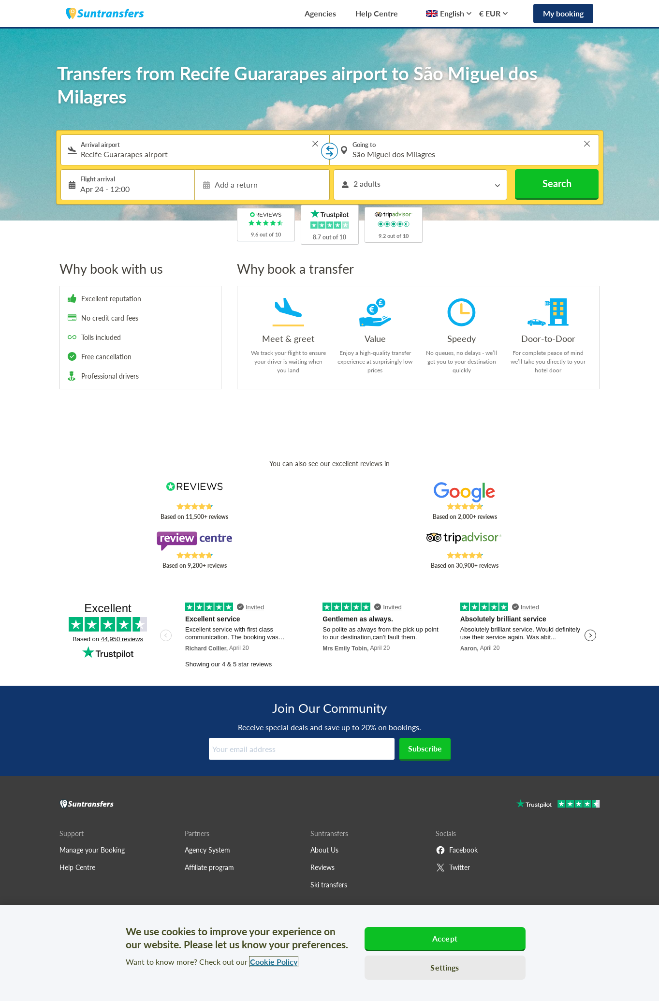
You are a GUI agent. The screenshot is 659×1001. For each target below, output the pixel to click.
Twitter (453, 867)
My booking (563, 13)
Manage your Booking (92, 850)
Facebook (457, 850)
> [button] (315, 144)
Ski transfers (328, 885)
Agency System (207, 850)
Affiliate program (209, 867)
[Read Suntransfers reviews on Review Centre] (194, 541)
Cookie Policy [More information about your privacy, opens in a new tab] (273, 961)
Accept (444, 938)
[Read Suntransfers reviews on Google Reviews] (464, 492)
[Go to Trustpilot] (558, 804)
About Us (324, 850)
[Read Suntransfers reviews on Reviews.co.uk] (194, 492)
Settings (444, 967)
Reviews (322, 867)
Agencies (320, 13)
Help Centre (376, 13)
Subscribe (425, 748)
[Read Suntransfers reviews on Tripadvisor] (464, 541)
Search (556, 183)
